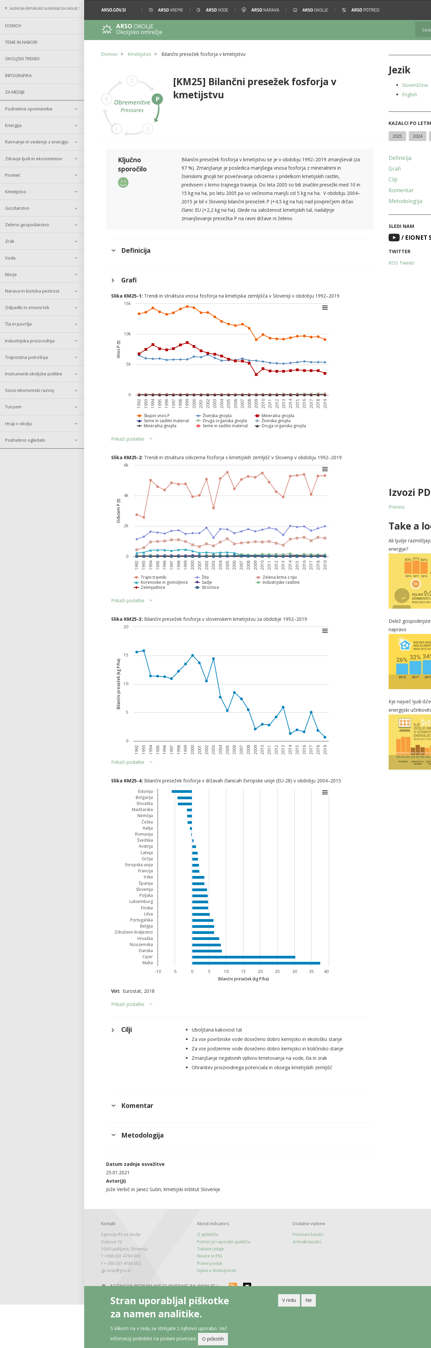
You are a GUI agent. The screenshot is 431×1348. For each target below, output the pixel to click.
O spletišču (195, 1278)
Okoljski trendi (22, 59)
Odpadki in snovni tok (27, 307)
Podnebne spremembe (29, 109)
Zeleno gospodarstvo (27, 225)
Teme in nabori (21, 42)
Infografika (18, 75)
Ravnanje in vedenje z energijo (36, 142)
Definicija (363, 170)
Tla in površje (18, 324)
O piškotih (213, 1339)
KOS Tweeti (365, 275)
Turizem (13, 407)
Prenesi (360, 519)
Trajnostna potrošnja (26, 357)
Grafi (358, 180)
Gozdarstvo (17, 208)
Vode (10, 258)
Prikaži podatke (127, 446)
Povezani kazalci (284, 1278)
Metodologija (369, 213)
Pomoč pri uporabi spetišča (211, 1285)
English (373, 94)
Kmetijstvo (15, 192)
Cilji (356, 191)
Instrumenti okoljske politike (33, 374)
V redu (289, 1300)
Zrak (9, 241)
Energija (13, 125)
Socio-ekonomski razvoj (29, 390)
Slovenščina (378, 85)
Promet (12, 175)
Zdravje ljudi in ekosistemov (33, 159)
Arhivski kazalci (283, 1285)
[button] (417, 10)
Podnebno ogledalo (25, 440)
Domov (13, 26)
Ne (308, 1300)
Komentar (364, 202)
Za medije (15, 92)
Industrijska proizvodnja (30, 341)
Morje (11, 274)
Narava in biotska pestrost (32, 291)
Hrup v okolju (18, 423)
